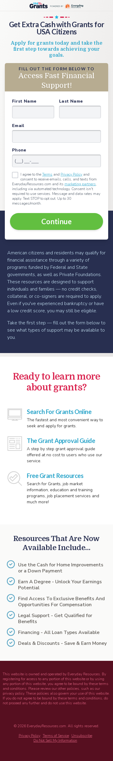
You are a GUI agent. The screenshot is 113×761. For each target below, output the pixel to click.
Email (18, 126)
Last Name (71, 101)
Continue (56, 221)
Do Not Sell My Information (55, 740)
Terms (47, 174)
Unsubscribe (81, 735)
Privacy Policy (71, 174)
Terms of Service (56, 735)
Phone (19, 150)
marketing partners (80, 184)
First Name (24, 101)
